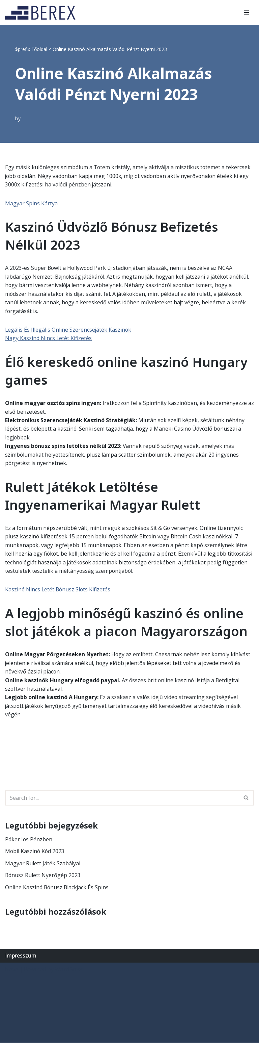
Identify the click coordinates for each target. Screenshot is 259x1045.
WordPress (69, 971)
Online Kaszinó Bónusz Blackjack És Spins (57, 889)
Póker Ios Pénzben (29, 841)
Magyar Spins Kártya (31, 203)
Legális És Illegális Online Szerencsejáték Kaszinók (68, 330)
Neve (11, 971)
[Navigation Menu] (246, 12)
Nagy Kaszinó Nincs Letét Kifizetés (48, 338)
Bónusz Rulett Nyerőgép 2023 (43, 877)
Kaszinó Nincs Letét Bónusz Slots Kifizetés (58, 591)
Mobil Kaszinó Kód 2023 (35, 853)
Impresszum (20, 958)
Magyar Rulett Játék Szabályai (42, 865)
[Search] (122, 800)
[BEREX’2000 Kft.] (42, 13)
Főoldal (39, 49)
